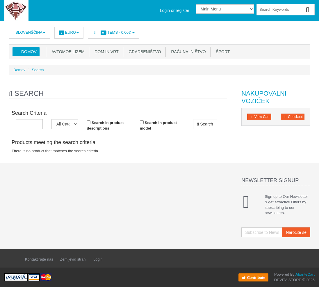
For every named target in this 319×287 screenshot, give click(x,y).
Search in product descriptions (105, 125)
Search (38, 70)
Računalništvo (187, 51)
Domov (29, 51)
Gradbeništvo (143, 51)
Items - (113, 32)
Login (98, 259)
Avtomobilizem (67, 51)
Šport (222, 51)
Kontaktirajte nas (39, 259)
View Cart (259, 117)
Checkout (293, 117)
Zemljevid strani (73, 259)
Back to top (309, 278)
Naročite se (296, 232)
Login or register (174, 10)
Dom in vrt (105, 51)
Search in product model (158, 125)
